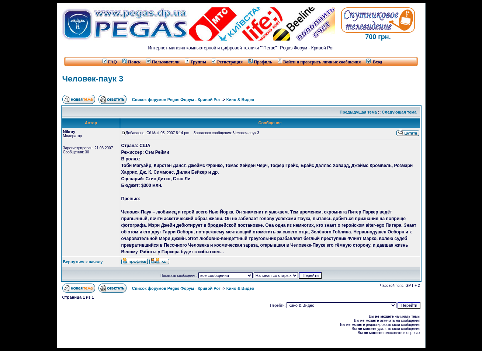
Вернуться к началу (83, 262)
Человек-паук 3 (93, 78)
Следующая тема (399, 112)
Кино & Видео (240, 99)
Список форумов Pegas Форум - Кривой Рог (176, 99)
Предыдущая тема (358, 112)
